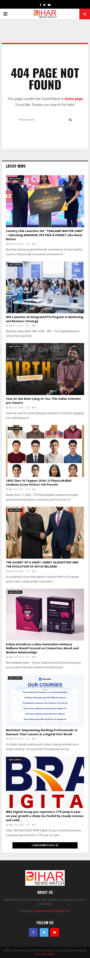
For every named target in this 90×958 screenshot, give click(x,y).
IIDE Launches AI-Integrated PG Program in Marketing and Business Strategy (44, 319)
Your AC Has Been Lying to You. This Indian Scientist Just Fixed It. (43, 401)
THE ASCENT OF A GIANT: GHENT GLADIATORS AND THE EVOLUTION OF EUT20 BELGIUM (42, 564)
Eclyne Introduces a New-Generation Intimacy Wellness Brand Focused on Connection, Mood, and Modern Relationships (42, 648)
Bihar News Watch (45, 954)
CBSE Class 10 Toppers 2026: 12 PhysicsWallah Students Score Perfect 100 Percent (38, 483)
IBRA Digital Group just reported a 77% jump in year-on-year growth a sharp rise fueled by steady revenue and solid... (44, 816)
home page (74, 99)
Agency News (15, 179)
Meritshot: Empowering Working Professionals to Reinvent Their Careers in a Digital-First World (42, 732)
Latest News (15, 166)
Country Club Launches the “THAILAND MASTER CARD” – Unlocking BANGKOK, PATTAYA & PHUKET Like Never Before (44, 235)
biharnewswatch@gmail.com (52, 911)
